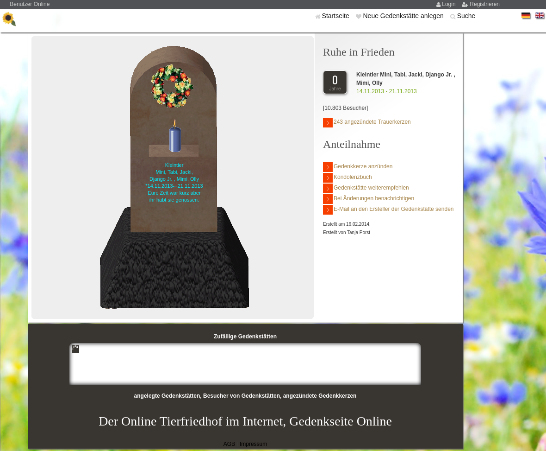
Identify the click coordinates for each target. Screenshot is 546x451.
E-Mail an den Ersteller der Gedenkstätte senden (388, 210)
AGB (229, 444)
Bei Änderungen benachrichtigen (368, 199)
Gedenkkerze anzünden (357, 167)
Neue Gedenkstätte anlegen (404, 15)
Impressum (253, 444)
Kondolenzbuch (347, 178)
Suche (466, 15)
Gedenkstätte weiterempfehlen (366, 188)
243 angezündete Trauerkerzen (367, 122)
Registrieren (485, 4)
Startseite (336, 15)
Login (449, 4)
